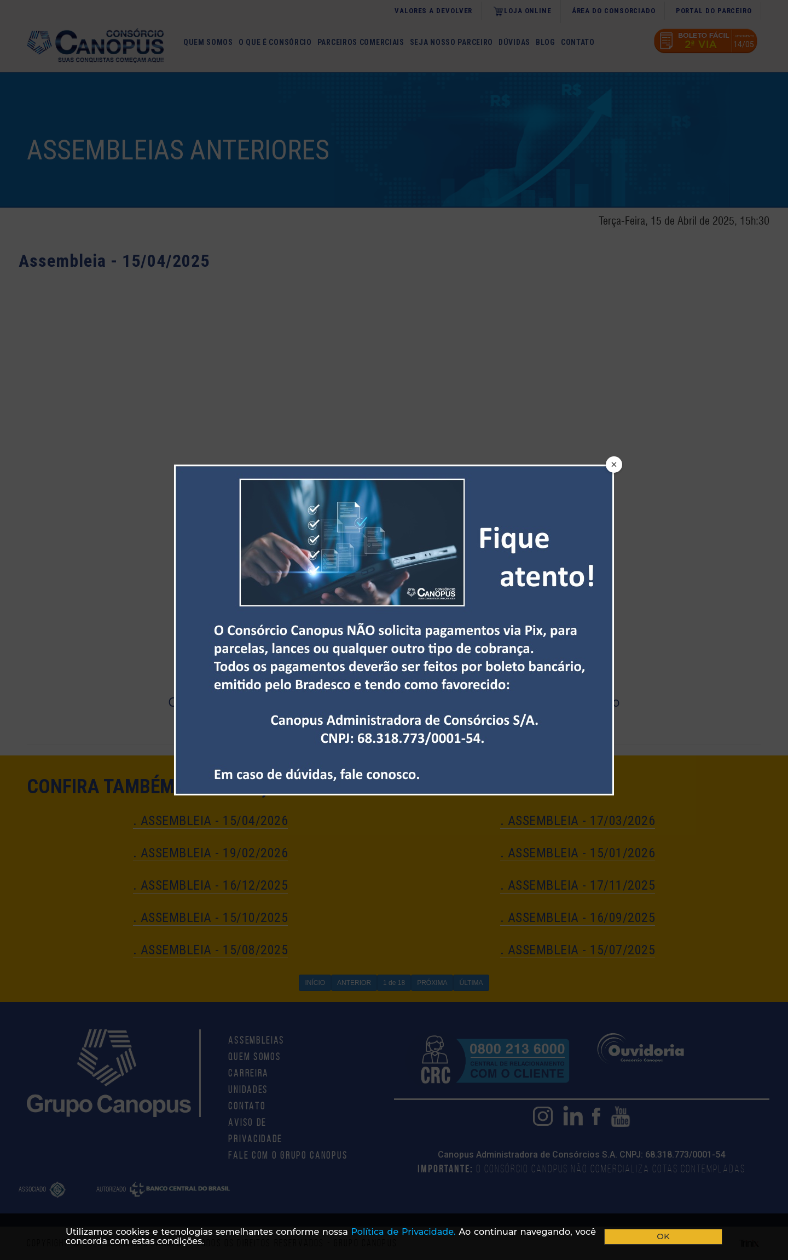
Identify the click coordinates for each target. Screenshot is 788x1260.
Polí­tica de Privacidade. (403, 1232)
